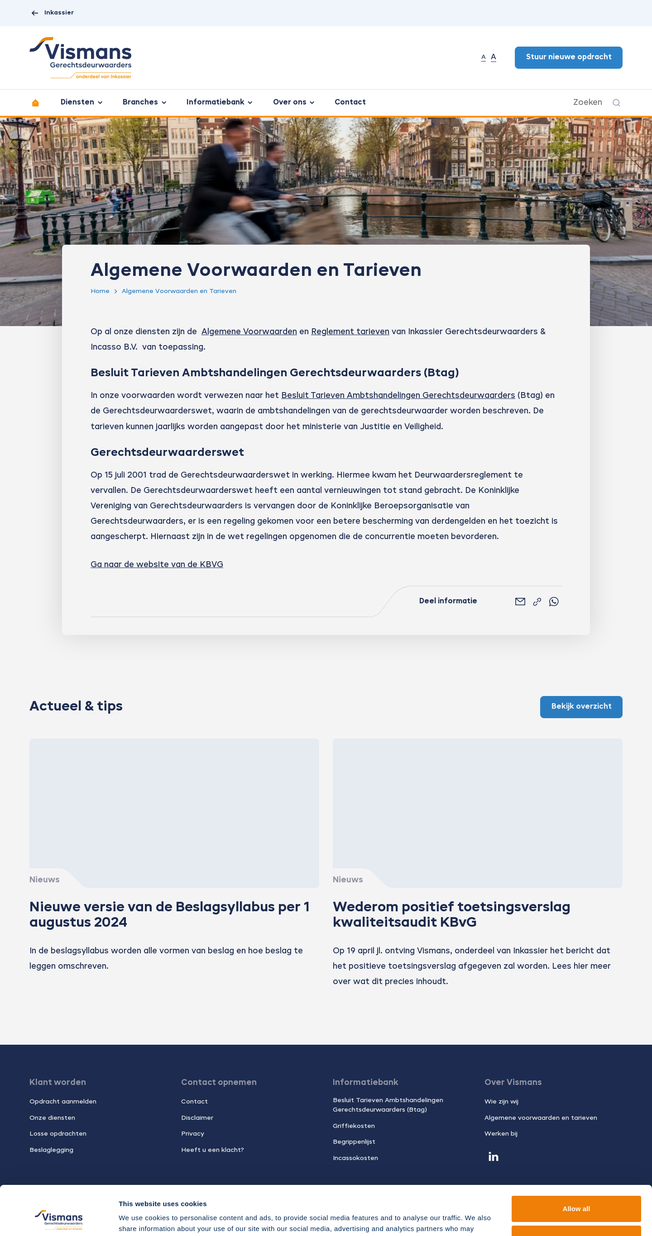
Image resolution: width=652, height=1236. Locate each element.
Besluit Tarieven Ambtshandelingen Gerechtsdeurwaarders (398, 396)
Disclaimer (197, 1118)
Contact (350, 102)
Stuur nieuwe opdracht (569, 57)
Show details (140, 1218)
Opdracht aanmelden (62, 1102)
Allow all (576, 1162)
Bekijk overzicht (581, 706)
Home (100, 291)
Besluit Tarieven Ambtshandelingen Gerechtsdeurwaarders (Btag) (388, 1105)
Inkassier (51, 13)
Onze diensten (52, 1118)
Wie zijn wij (501, 1102)
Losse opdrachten (57, 1134)
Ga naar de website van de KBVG (157, 565)
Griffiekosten (354, 1126)
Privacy (192, 1134)
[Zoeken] (616, 102)
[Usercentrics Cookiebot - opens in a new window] (58, 1218)
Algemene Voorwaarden (249, 332)
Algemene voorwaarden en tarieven (540, 1118)
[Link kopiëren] (537, 602)
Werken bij (501, 1134)
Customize (576, 1192)
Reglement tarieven (350, 332)
